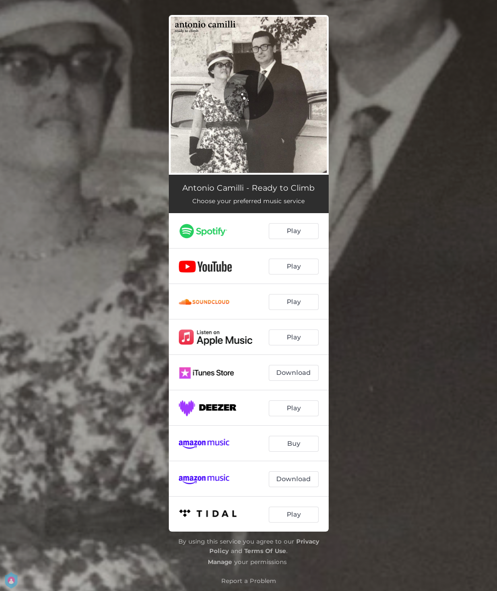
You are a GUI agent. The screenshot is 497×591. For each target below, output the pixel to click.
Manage (220, 562)
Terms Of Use (265, 551)
